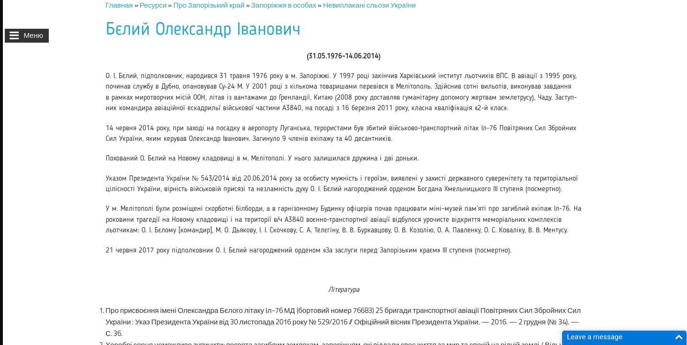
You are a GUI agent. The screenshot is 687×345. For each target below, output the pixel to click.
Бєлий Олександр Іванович (203, 30)
